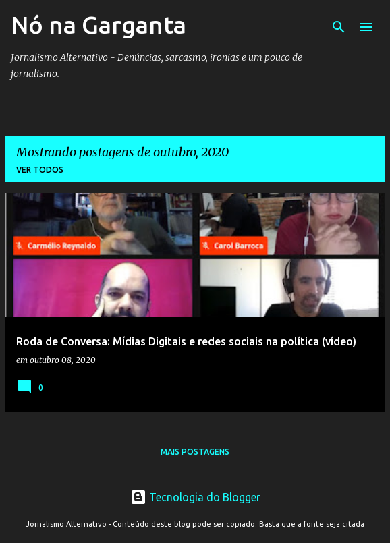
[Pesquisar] (339, 27)
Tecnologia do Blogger (195, 497)
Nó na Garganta (98, 24)
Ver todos (39, 169)
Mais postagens (195, 451)
